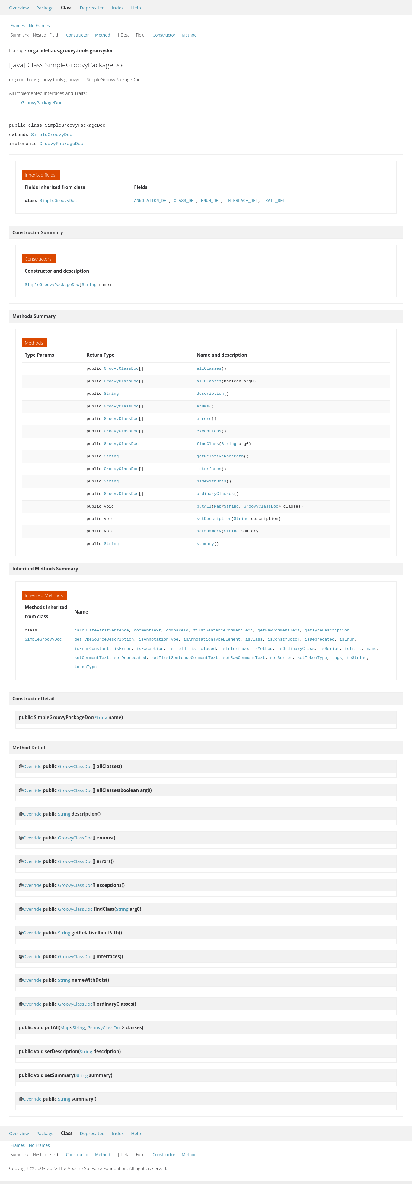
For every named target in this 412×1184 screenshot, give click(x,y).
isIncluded (203, 649)
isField (177, 649)
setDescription (214, 519)
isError (122, 649)
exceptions (209, 431)
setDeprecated (130, 658)
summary (205, 544)
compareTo (177, 630)
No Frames (39, 25)
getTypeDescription (327, 630)
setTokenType (312, 658)
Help (136, 8)
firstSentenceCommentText (223, 630)
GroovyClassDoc (121, 368)
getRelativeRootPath (220, 456)
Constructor (77, 35)
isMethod (263, 649)
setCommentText (92, 658)
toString (357, 658)
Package (45, 8)
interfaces (209, 469)
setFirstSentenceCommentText (184, 658)
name (372, 649)
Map (218, 506)
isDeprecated (319, 639)
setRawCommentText (244, 658)
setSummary (209, 531)
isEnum (346, 639)
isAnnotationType (158, 639)
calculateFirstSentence (102, 630)
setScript (281, 658)
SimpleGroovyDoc (51, 135)
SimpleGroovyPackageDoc (52, 285)
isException (150, 649)
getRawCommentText (279, 630)
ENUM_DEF (211, 201)
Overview (19, 8)
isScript (330, 649)
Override (32, 766)
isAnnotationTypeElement (212, 639)
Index (118, 8)
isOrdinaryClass (296, 649)
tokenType (86, 667)
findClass (208, 444)
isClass (254, 639)
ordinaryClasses (215, 494)
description (210, 394)
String (89, 285)
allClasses (209, 368)
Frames (18, 25)
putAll (204, 506)
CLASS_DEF (185, 201)
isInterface (234, 649)
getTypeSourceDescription (104, 639)
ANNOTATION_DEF (151, 201)
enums (203, 406)
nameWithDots (211, 481)
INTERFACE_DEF (242, 201)
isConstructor (283, 639)
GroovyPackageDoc (41, 102)
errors (204, 419)
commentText (147, 630)
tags (337, 658)
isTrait (353, 649)
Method (102, 35)
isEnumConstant (92, 649)
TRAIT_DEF (274, 201)
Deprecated (92, 8)
